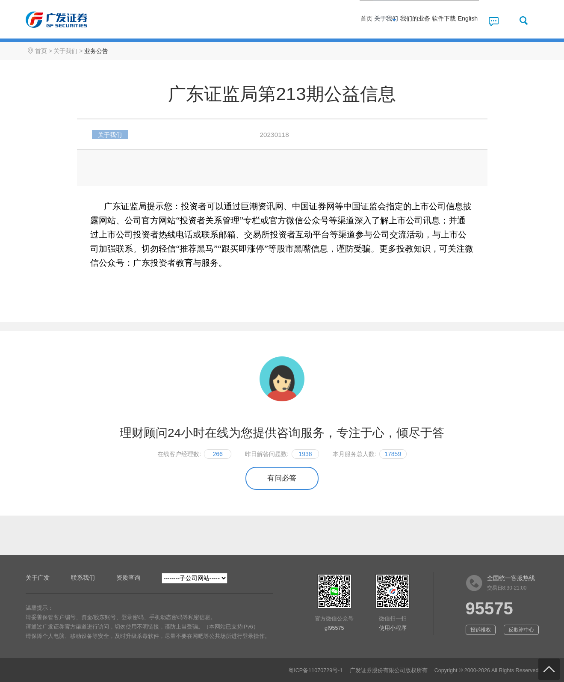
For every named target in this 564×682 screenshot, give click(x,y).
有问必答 (281, 478)
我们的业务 (372, 20)
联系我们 (83, 577)
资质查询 (128, 577)
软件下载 (420, 20)
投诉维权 (480, 630)
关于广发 (38, 577)
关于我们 (324, 20)
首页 (283, 20)
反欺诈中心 (521, 630)
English (459, 20)
